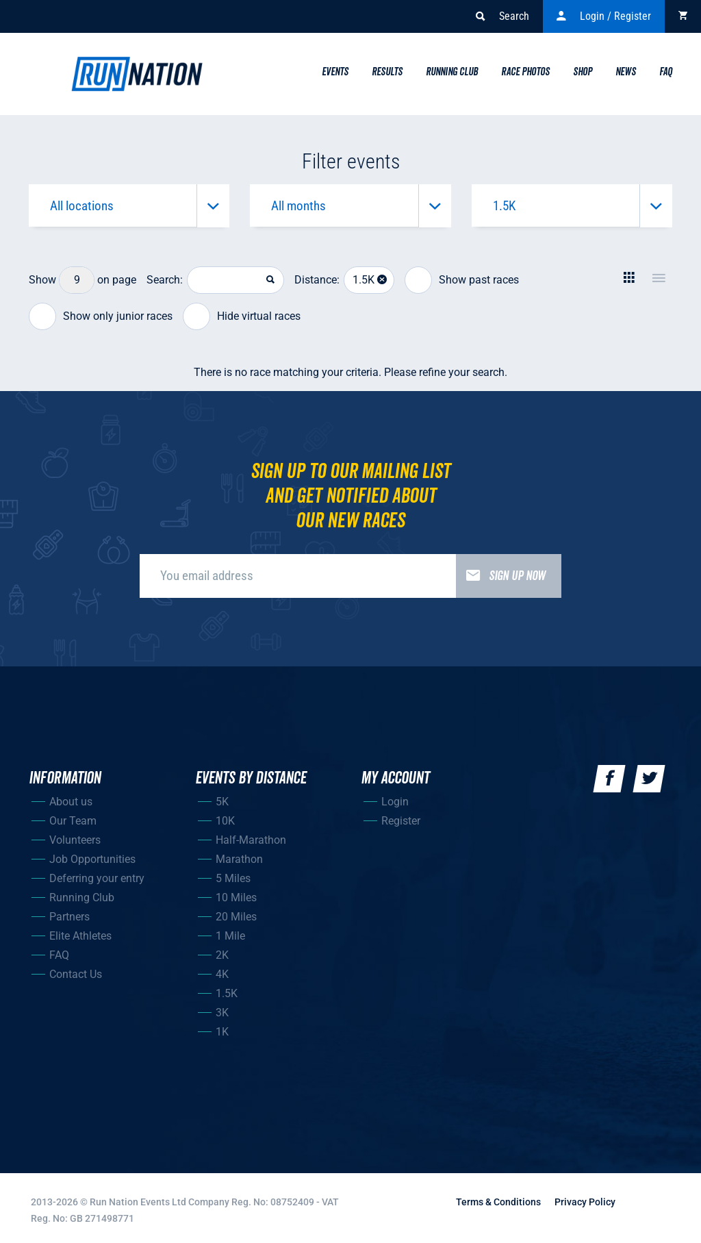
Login (395, 803)
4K (222, 976)
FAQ (59, 957)
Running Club (452, 72)
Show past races (462, 283)
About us (70, 803)
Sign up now (501, 578)
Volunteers (75, 842)
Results (387, 72)
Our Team (73, 822)
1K (222, 1033)
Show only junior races (101, 319)
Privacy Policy (585, 1203)
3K (222, 1014)
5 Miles (233, 880)
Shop (582, 72)
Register (400, 822)
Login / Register (604, 16)
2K (222, 957)
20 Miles (236, 918)
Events (335, 72)
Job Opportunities (92, 861)
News (625, 72)
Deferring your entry (96, 880)
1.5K (227, 995)
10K (225, 822)
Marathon (239, 861)
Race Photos (525, 72)
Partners (69, 918)
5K (222, 803)
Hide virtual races (242, 319)
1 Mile (230, 937)
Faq (665, 72)
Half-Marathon (251, 842)
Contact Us (75, 976)
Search (502, 16)
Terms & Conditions (498, 1203)
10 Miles (236, 899)
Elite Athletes (80, 937)
